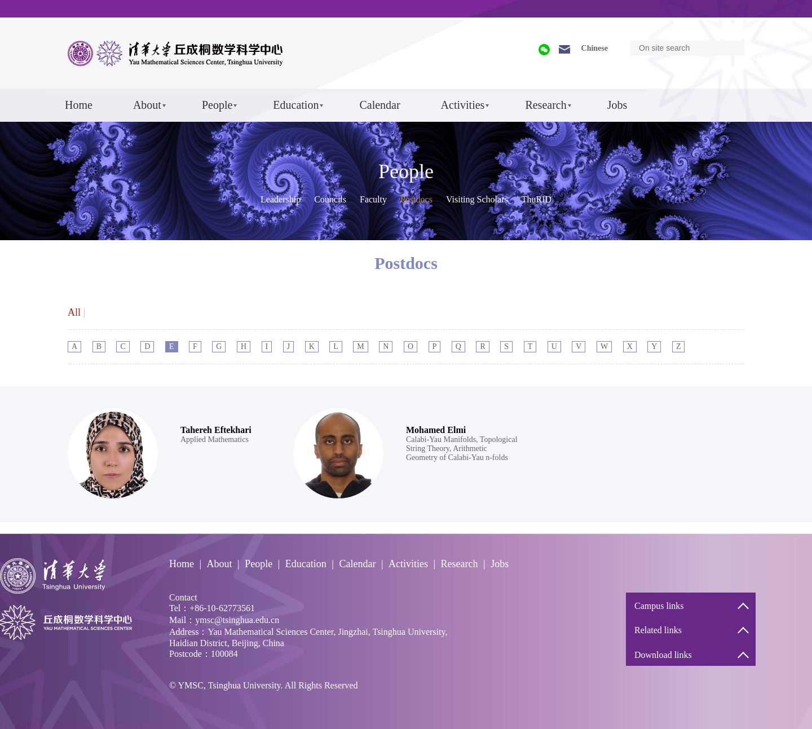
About (147, 105)
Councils (330, 199)
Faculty (373, 199)
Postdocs (416, 199)
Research (545, 105)
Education (296, 105)
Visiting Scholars (477, 199)
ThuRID (536, 199)
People (217, 105)
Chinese (594, 48)
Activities (463, 105)
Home (78, 105)
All (74, 312)
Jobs (617, 105)
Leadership (281, 199)
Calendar (379, 105)
